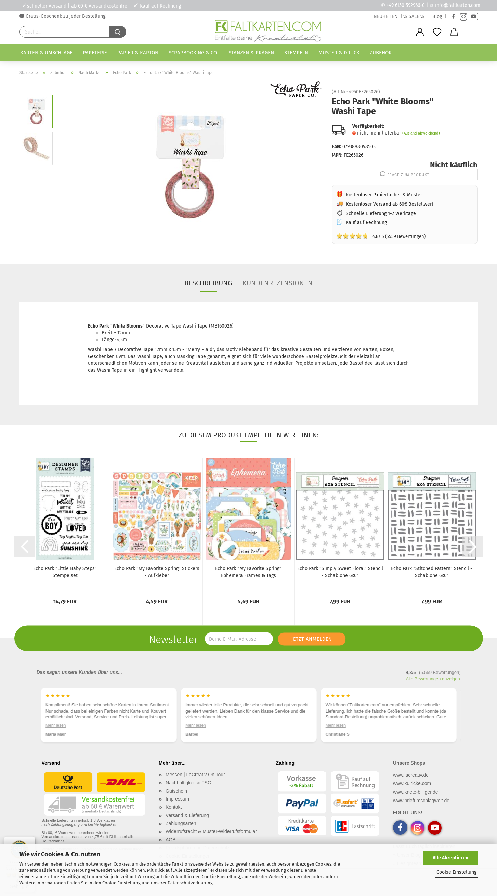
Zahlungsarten (181, 823)
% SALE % (413, 17)
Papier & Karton (137, 53)
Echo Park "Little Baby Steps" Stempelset (65, 572)
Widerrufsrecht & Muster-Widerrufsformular (211, 831)
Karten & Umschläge (46, 53)
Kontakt (174, 807)
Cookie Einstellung (456, 872)
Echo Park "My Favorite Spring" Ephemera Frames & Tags (248, 572)
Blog (437, 17)
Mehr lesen (55, 725)
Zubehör (381, 53)
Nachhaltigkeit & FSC (188, 782)
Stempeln (296, 53)
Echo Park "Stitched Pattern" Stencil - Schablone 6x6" (431, 572)
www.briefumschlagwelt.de (421, 800)
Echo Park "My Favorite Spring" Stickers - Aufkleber (156, 572)
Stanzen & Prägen (251, 53)
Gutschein (176, 791)
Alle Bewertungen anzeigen (433, 678)
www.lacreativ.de (411, 775)
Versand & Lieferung (187, 815)
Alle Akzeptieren (450, 858)
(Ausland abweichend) (421, 133)
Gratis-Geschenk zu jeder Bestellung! (65, 16)
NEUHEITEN (386, 17)
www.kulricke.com (412, 783)
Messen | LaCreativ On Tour (195, 774)
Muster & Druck (338, 53)
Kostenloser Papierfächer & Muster (384, 195)
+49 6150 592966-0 (406, 5)
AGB (171, 839)
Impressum (177, 799)
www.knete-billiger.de (415, 792)
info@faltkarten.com (457, 5)
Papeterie (95, 53)
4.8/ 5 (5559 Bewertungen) (381, 236)
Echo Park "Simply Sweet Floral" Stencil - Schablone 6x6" (340, 572)
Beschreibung (208, 283)
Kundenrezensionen (278, 283)
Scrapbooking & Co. (193, 53)
